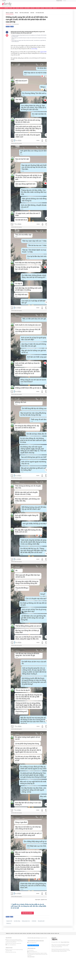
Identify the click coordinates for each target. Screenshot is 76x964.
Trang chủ (8, 933)
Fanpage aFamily (58, 0)
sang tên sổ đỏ (43, 51)
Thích (12, 26)
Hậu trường (27, 8)
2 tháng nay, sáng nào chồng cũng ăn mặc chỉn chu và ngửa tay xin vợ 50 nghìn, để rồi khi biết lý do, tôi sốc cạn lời (28, 36)
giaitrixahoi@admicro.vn (33, 951)
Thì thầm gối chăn (40, 12)
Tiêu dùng (38, 8)
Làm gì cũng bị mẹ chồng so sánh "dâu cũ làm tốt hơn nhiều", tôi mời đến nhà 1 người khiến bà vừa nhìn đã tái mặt (28, 41)
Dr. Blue (4, 0)
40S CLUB (55, 8)
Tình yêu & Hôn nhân (24, 12)
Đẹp (14, 8)
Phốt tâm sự (8, 923)
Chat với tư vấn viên (33, 945)
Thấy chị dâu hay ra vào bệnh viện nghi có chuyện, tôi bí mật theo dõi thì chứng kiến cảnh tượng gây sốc (28, 38)
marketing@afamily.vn (32, 942)
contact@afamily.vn (12, 944)
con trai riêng (34, 48)
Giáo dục (21, 8)
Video (56, 933)
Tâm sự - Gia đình (48, 8)
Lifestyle (6, 8)
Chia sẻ (8, 26)
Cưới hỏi (32, 12)
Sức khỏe (32, 8)
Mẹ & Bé (17, 8)
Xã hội (11, 8)
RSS (58, 933)
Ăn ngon (42, 8)
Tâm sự (16, 12)
